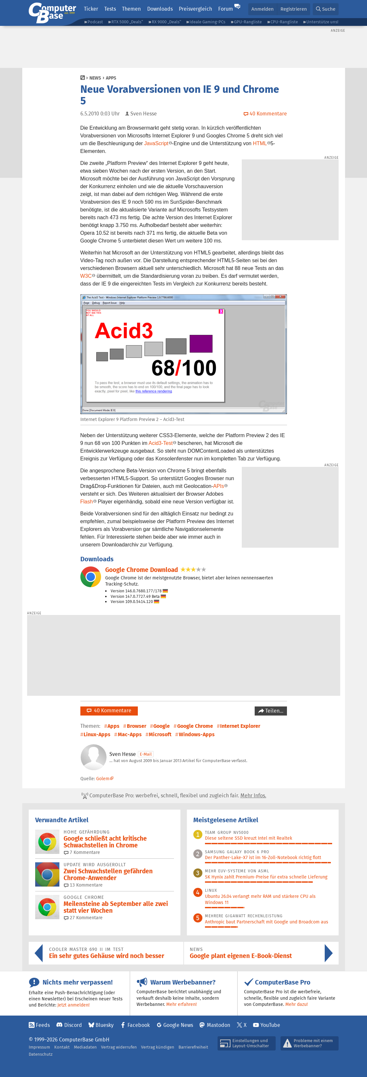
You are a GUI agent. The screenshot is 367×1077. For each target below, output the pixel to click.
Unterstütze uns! (322, 22)
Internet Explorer (240, 726)
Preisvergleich (195, 9)
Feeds (43, 1025)
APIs (218, 486)
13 (83, 885)
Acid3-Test (160, 443)
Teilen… (273, 711)
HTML (260, 143)
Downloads (160, 9)
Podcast (95, 22)
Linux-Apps (97, 734)
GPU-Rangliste (248, 22)
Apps (111, 78)
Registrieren (293, 8)
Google (161, 726)
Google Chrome (195, 726)
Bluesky (105, 1025)
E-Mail (146, 754)
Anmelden (262, 8)
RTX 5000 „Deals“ (127, 22)
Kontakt (62, 1047)
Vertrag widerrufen (119, 1047)
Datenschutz (41, 1054)
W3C (86, 276)
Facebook (138, 1025)
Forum (225, 9)
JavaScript (156, 143)
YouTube (270, 1025)
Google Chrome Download (141, 569)
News (95, 78)
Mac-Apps (130, 734)
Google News (178, 1025)
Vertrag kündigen (157, 1047)
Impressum (39, 1047)
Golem (102, 778)
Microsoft (160, 734)
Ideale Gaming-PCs (207, 22)
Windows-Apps (197, 734)
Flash (86, 501)
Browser (136, 726)
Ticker (91, 9)
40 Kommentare (109, 710)
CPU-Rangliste (284, 22)
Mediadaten (85, 1047)
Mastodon (218, 1025)
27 (83, 917)
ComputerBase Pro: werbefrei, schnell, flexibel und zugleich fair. (174, 795)
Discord (73, 1025)
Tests (110, 9)
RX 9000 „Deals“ (166, 22)
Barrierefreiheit (193, 1047)
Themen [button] (131, 9)
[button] (326, 9)
